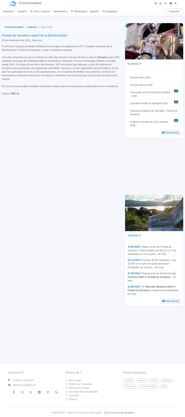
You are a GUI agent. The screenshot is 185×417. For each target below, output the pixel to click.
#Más (163, 386)
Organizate (174, 11)
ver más (162, 254)
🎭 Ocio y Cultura (39, 11)
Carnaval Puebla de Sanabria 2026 (149, 103)
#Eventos (142, 380)
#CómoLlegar (130, 386)
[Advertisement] (154, 166)
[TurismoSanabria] (13, 27)
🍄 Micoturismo (78, 11)
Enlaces (73, 399)
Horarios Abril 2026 (140, 77)
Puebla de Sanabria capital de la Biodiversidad (34, 35)
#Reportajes (167, 380)
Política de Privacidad (80, 384)
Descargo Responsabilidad (83, 391)
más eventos (170, 132)
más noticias (170, 301)
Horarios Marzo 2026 (141, 85)
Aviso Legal (75, 380)
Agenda (94, 11)
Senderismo (59, 11)
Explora (22, 11)
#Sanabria (129, 380)
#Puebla (154, 380)
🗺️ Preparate (109, 11)
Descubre (8, 11)
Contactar (74, 395)
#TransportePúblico (148, 386)
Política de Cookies (79, 388)
